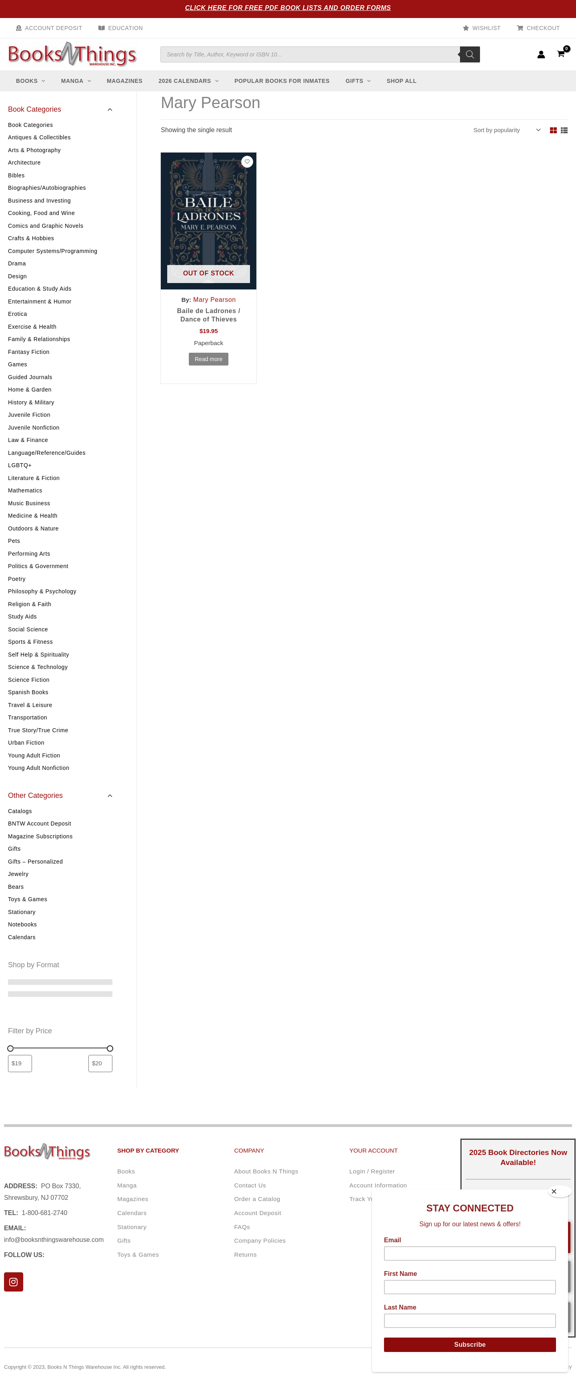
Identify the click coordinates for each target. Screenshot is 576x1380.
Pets (14, 549)
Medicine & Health (33, 523)
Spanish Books (28, 700)
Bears (16, 895)
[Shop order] (503, 138)
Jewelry (18, 882)
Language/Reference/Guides (47, 461)
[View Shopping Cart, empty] (560, 58)
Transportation (27, 725)
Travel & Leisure (30, 713)
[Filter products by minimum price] (20, 1072)
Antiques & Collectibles (39, 145)
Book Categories (30, 133)
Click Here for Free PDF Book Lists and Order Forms (288, 7)
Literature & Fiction (34, 486)
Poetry (17, 587)
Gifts (14, 857)
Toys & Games (27, 907)
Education (118, 28)
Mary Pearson (215, 308)
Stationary (22, 920)
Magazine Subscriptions (40, 845)
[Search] (470, 58)
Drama (17, 271)
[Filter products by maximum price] (100, 1072)
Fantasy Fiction (29, 360)
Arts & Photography (34, 158)
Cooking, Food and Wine (41, 221)
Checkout (545, 28)
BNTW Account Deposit (39, 832)
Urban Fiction (26, 750)
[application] (45, 89)
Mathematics (25, 498)
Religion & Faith (29, 612)
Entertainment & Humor (40, 309)
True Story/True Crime (38, 738)
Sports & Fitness (30, 650)
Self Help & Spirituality (38, 662)
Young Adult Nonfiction (39, 776)
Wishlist (494, 28)
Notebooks (22, 933)
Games (17, 372)
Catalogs (20, 819)
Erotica (17, 322)
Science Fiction (29, 688)
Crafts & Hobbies (31, 246)
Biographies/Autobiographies (47, 196)
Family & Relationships (39, 347)
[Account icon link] (541, 58)
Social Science (28, 637)
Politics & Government (38, 574)
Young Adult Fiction (34, 763)
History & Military (31, 410)
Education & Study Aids (40, 296)
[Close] (560, 1191)
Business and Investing (39, 208)
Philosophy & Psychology (42, 599)
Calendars (22, 945)
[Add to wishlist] (247, 170)
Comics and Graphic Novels (46, 234)
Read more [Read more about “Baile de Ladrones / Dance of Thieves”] (208, 368)
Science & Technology (38, 675)
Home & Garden (30, 397)
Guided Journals (30, 385)
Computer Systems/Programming (53, 259)
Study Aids (22, 624)
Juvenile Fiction (29, 423)
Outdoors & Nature (33, 536)
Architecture (24, 170)
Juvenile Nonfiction (34, 435)
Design (17, 284)
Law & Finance (28, 448)
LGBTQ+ (20, 473)
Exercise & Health (32, 334)
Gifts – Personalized (35, 870)
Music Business (29, 511)
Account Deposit (51, 28)
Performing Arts (29, 561)
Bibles (16, 183)
